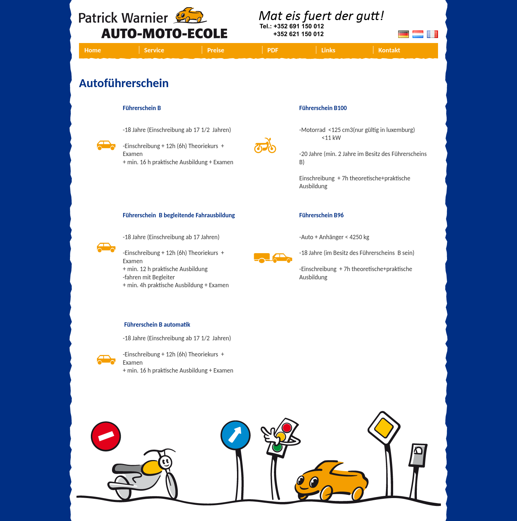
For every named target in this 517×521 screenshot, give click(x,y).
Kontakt (389, 50)
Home (92, 50)
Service (154, 50)
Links (328, 50)
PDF (272, 50)
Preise (215, 50)
